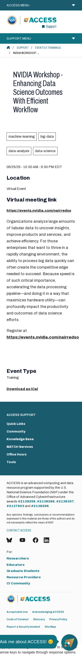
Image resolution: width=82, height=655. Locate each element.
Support (23, 47)
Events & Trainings (48, 47)
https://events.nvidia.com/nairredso (39, 210)
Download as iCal (22, 389)
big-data (47, 136)
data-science (45, 151)
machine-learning (22, 136)
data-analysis (19, 151)
